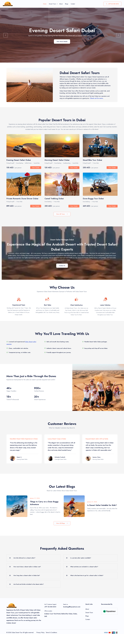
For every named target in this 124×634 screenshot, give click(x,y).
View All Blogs (62, 523)
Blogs (87, 616)
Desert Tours (89, 613)
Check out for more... (97, 100)
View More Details (62, 43)
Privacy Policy (40, 632)
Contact (87, 619)
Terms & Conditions (51, 632)
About (87, 609)
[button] (5, 35)
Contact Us (62, 266)
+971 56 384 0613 (112, 4)
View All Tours (62, 214)
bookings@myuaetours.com (71, 607)
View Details (35, 170)
